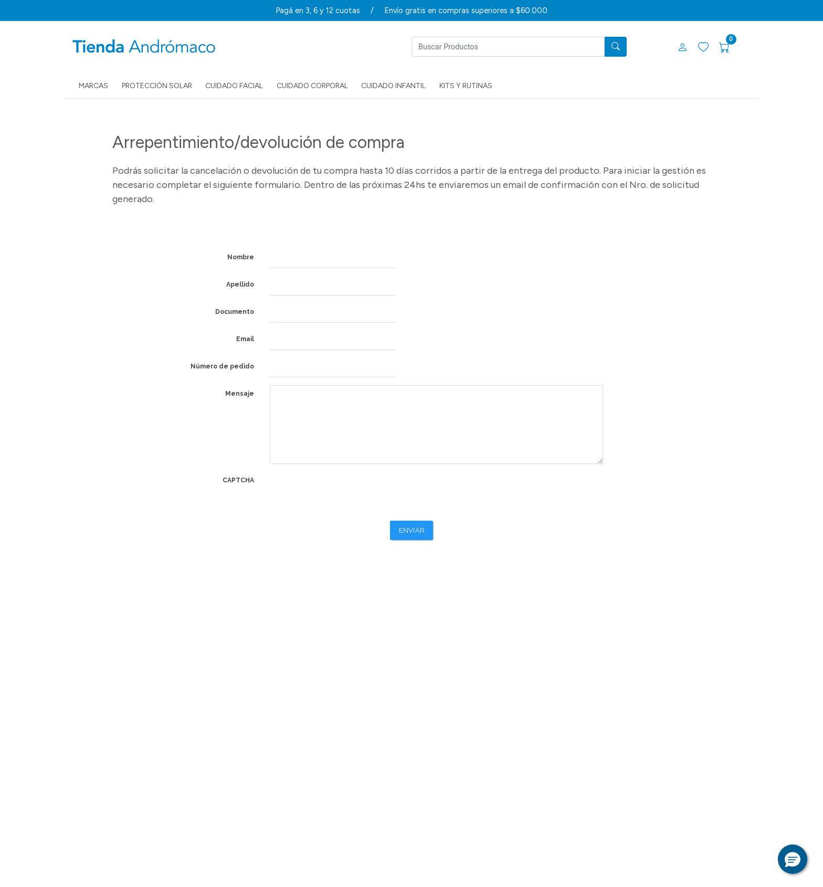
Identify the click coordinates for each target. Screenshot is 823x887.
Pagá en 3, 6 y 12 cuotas (318, 10)
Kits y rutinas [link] (465, 85)
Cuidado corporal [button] (312, 85)
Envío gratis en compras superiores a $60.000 (465, 10)
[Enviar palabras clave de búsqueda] (616, 47)
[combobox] (508, 47)
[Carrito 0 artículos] (730, 48)
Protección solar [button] (157, 85)
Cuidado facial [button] (234, 85)
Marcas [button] (93, 85)
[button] (682, 48)
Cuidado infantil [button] (393, 85)
